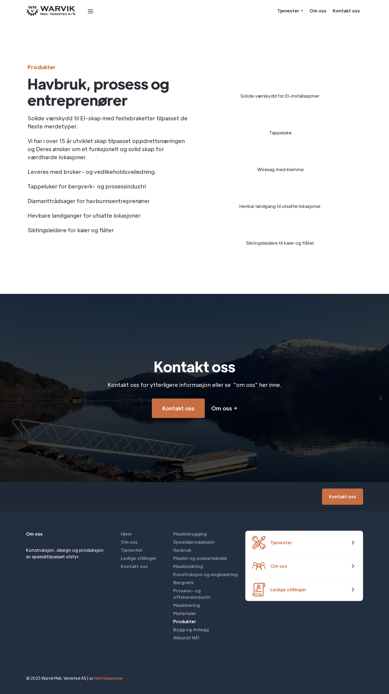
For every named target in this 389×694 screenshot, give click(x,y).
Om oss (318, 11)
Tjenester (132, 550)
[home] (51, 10)
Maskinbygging (190, 534)
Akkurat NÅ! (186, 637)
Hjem (126, 534)
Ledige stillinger (139, 558)
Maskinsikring (188, 566)
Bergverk (183, 582)
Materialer (184, 613)
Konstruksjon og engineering (205, 574)
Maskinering (186, 605)
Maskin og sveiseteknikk (200, 558)
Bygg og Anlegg (191, 629)
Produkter (184, 621)
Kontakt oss (346, 11)
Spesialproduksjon (193, 542)
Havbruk (182, 550)
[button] (90, 10)
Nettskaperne (108, 678)
